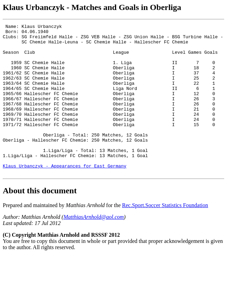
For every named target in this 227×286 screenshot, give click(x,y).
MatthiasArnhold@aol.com (93, 247)
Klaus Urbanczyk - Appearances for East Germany (64, 195)
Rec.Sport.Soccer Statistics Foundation (165, 235)
